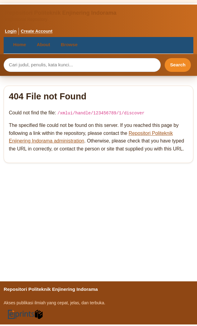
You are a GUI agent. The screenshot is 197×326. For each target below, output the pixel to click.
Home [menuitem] (19, 44)
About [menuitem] (43, 44)
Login (10, 31)
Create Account (36, 31)
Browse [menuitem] (69, 44)
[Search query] (82, 65)
